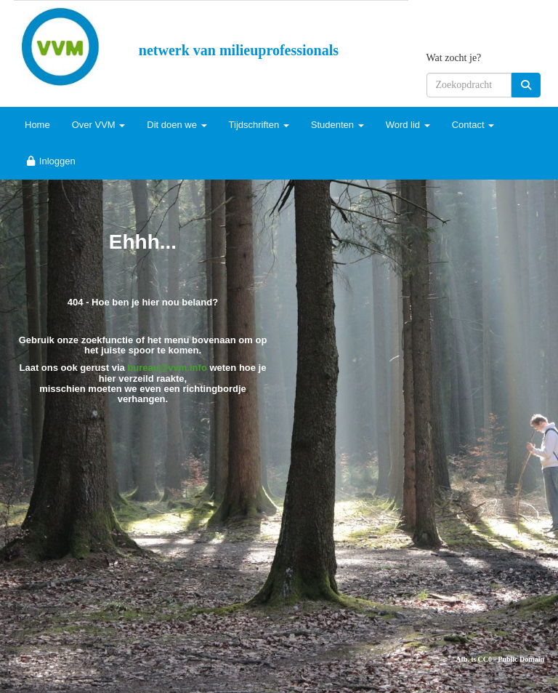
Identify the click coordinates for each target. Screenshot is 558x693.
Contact (473, 124)
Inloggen (50, 161)
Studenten (337, 124)
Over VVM (99, 124)
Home (37, 124)
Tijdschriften (259, 124)
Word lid (408, 124)
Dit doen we (176, 124)
